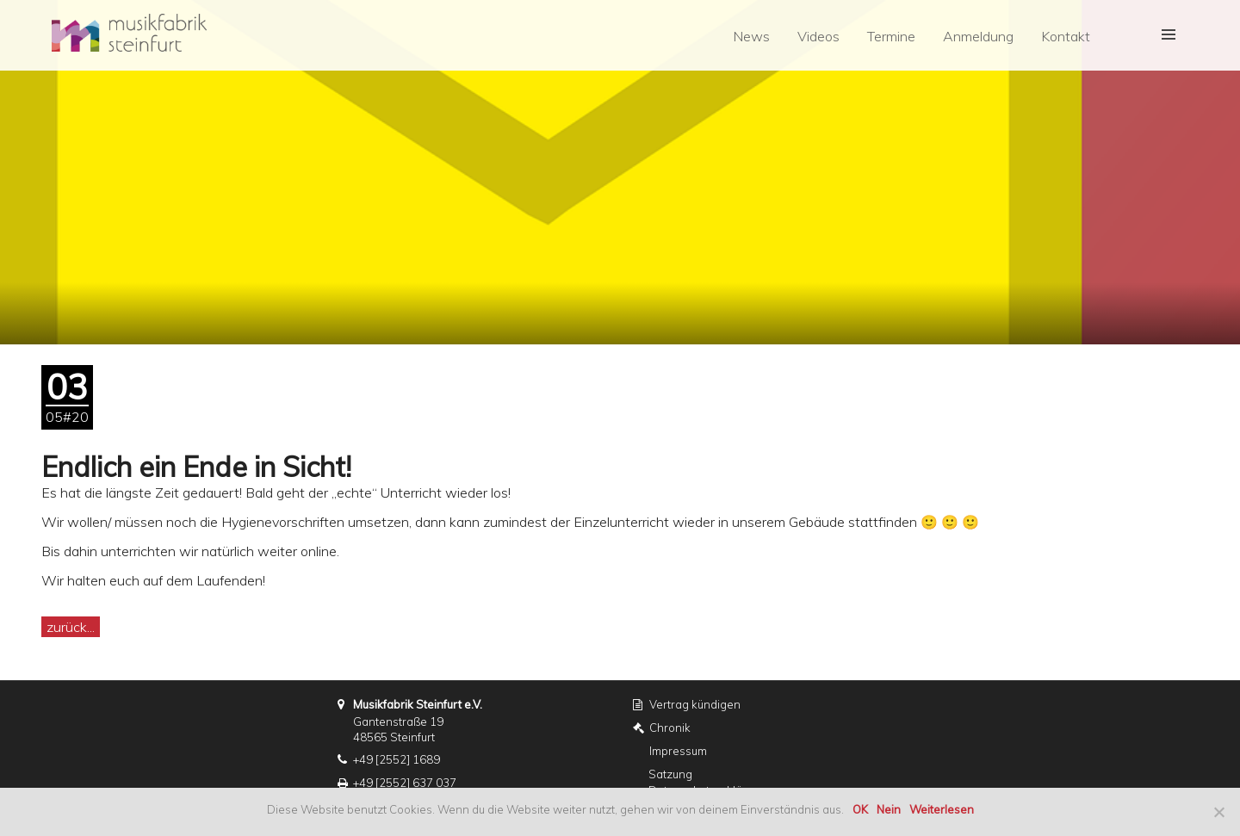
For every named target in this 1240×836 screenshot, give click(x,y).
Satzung (670, 774)
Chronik (670, 727)
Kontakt (1065, 36)
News (751, 36)
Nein (889, 809)
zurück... (70, 626)
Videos (818, 36)
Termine (891, 36)
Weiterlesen (941, 809)
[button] (1165, 35)
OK (860, 809)
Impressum (678, 751)
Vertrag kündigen (695, 704)
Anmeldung (978, 36)
